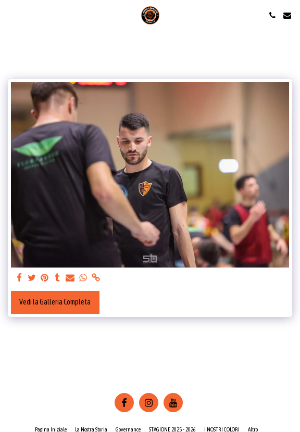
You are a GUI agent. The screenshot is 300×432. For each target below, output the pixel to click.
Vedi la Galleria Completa (55, 302)
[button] (11, 14)
